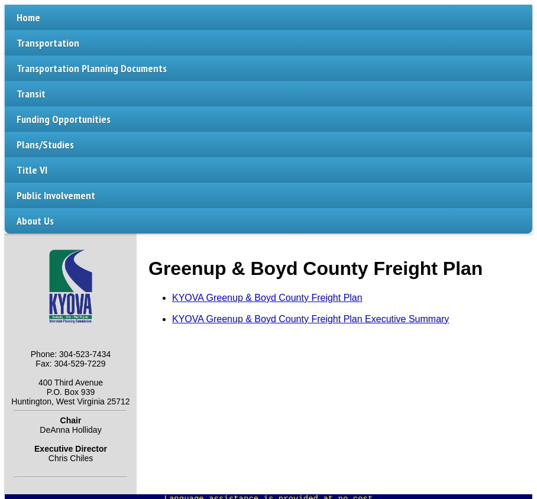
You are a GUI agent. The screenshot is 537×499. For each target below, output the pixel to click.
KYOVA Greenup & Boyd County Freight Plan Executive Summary (310, 319)
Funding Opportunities (64, 119)
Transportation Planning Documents (92, 68)
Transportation (48, 43)
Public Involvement (56, 195)
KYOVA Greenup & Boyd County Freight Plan (267, 298)
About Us (35, 221)
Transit (31, 94)
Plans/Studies (45, 144)
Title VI (32, 170)
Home (28, 17)
